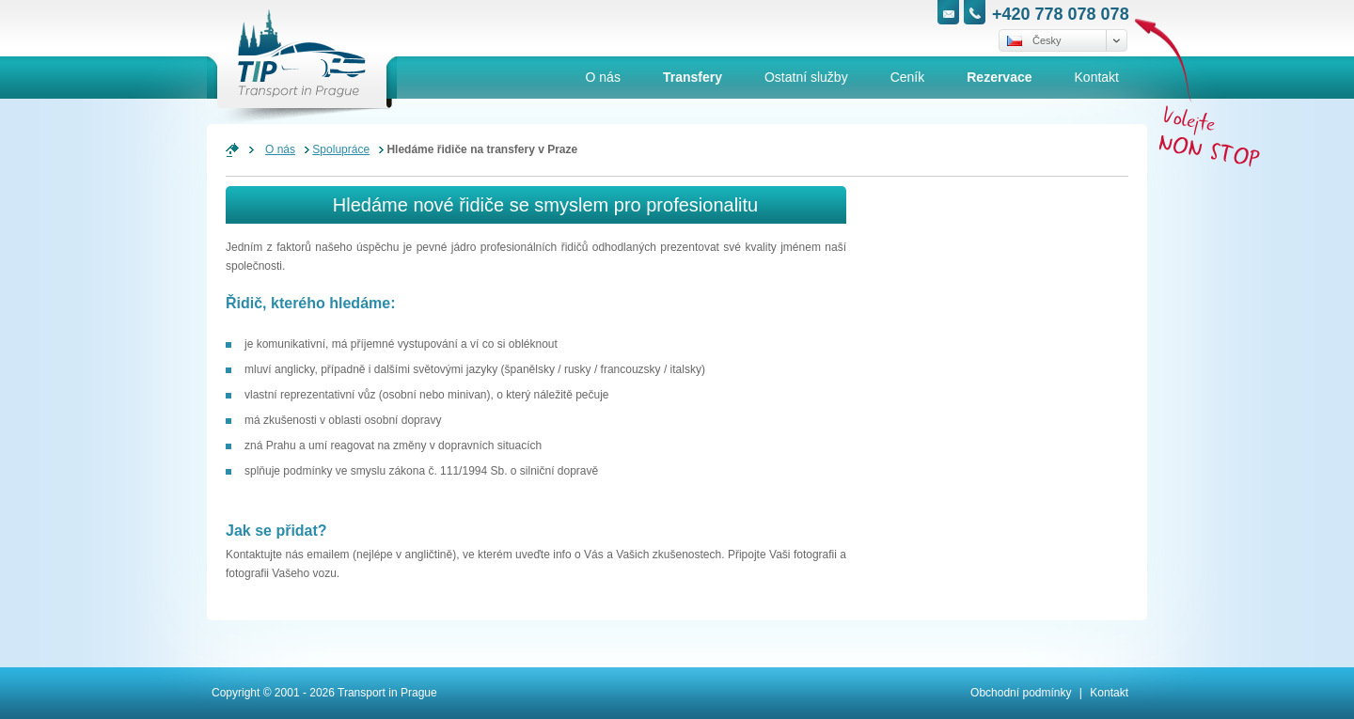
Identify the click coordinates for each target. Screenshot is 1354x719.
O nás (280, 149)
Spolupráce (341, 149)
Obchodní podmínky (1020, 692)
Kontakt (1109, 692)
